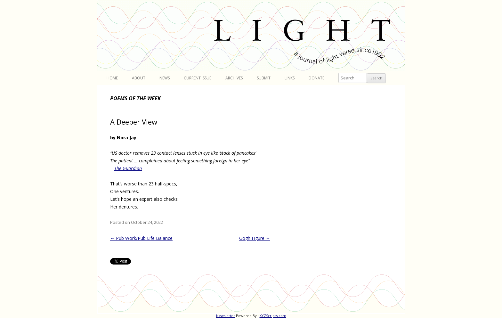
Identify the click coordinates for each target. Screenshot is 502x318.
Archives (234, 78)
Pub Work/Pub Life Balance (141, 238)
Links (290, 78)
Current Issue (197, 78)
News (164, 78)
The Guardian (128, 168)
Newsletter (225, 315)
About (138, 78)
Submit (264, 78)
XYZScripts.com (273, 315)
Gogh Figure (254, 238)
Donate (316, 78)
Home (112, 78)
